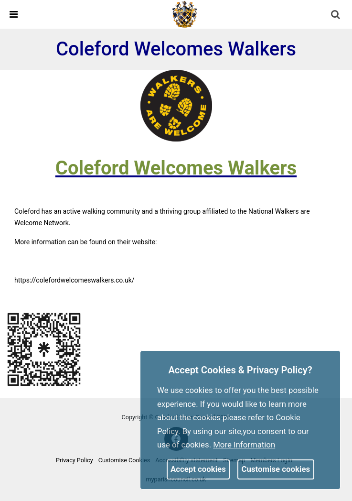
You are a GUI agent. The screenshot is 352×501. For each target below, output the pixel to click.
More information (244, 444)
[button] (336, 15)
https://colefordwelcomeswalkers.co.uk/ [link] (74, 280)
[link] (185, 14)
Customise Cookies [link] (124, 460)
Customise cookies (276, 469)
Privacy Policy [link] (74, 460)
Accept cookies (198, 469)
